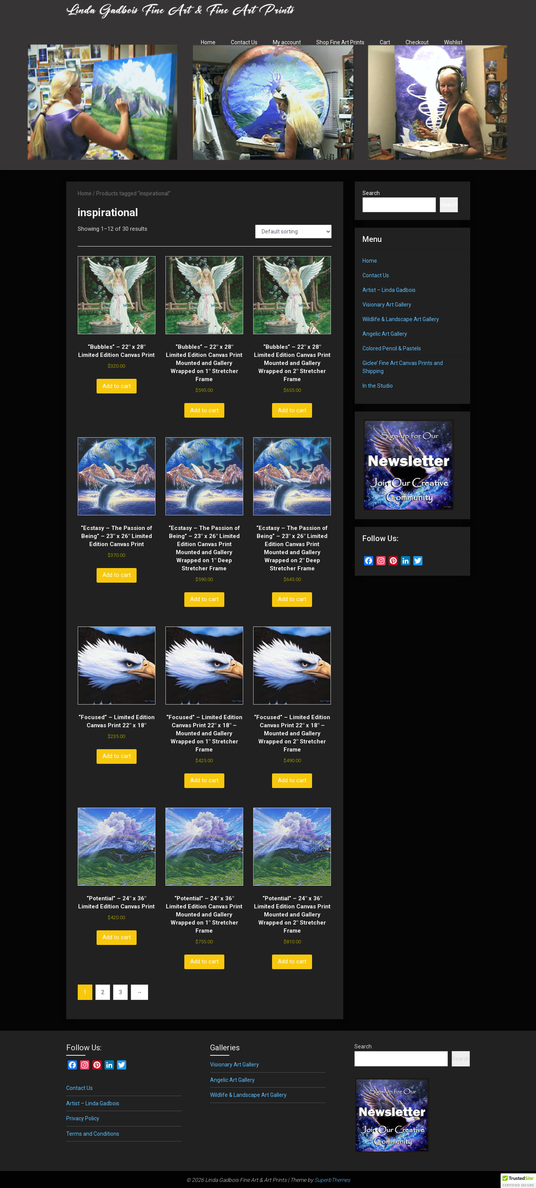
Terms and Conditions (92, 1134)
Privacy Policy (82, 1118)
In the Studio (377, 386)
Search (371, 193)
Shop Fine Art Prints (340, 42)
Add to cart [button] (116, 386)
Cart (385, 42)
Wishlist (453, 42)
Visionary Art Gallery (386, 305)
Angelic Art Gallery (384, 334)
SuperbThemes (332, 1180)
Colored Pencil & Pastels (391, 348)
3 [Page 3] (120, 992)
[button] (518, 1180)
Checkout (417, 42)
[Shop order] (293, 231)
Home (208, 42)
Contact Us (244, 42)
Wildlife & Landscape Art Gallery (400, 319)
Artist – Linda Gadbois (389, 290)
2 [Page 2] (102, 992)
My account (287, 42)
